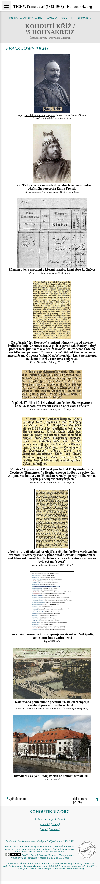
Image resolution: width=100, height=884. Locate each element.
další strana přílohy (80, 800)
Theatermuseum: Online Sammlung (60, 192)
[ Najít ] (44, 829)
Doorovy (40, 342)
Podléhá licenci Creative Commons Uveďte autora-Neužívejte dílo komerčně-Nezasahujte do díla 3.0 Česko (40, 856)
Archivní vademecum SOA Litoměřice (55, 273)
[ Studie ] (60, 819)
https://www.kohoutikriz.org (69, 868)
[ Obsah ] (45, 824)
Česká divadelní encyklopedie (40, 115)
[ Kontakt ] (54, 829)
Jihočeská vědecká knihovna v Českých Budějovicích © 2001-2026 (39, 841)
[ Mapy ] (55, 824)
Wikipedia (55, 641)
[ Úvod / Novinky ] (44, 819)
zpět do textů (17, 798)
